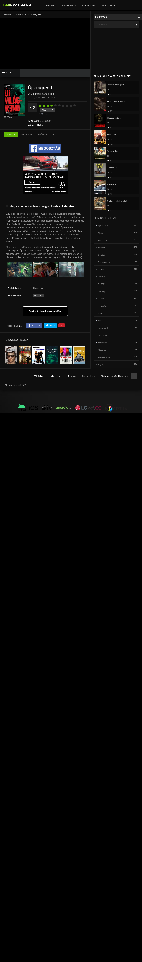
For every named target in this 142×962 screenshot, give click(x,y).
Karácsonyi (103, 328)
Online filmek (50, 6)
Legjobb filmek (55, 376)
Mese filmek (103, 343)
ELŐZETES (43, 134)
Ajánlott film (103, 226)
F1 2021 (101, 284)
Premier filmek (69, 6)
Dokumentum (104, 262)
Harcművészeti (104, 306)
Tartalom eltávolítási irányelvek (114, 376)
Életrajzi (101, 277)
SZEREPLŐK (26, 134)
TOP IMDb (38, 376)
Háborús (101, 299)
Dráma (31, 125)
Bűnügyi (101, 247)
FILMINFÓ (11, 134)
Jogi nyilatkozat (88, 376)
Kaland (101, 321)
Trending (72, 376)
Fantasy (101, 291)
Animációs (102, 240)
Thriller (40, 125)
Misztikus (102, 350)
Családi (101, 255)
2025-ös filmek (88, 6)
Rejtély (101, 364)
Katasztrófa (103, 335)
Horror (101, 313)
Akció (100, 233)
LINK (55, 134)
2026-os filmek (108, 6)
